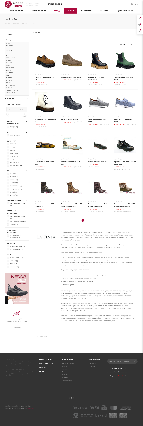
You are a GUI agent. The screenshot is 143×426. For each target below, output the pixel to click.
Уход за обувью (67, 380)
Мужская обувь (46, 363)
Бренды (42, 367)
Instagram (71, 398)
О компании (94, 359)
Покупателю (67, 359)
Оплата (64, 369)
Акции (41, 371)
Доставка (65, 374)
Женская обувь (45, 359)
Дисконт (64, 366)
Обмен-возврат (67, 372)
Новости (92, 366)
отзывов (113, 378)
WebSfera (30, 408)
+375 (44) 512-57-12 (54, 4)
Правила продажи (68, 363)
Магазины (92, 363)
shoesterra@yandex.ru (118, 372)
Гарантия (65, 377)
